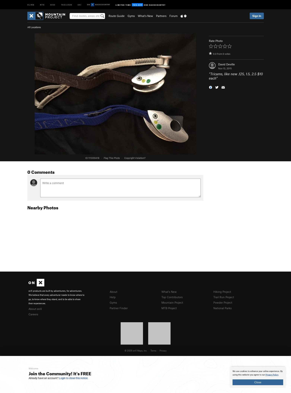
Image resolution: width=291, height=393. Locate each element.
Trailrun (66, 4)
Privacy (163, 350)
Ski (80, 4)
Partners (161, 16)
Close (257, 382)
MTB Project (169, 308)
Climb (30, 4)
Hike (52, 4)
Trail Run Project (223, 297)
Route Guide (117, 16)
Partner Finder (119, 308)
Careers (33, 314)
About (113, 291)
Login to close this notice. (73, 378)
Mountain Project (172, 302)
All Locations (34, 27)
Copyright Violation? (134, 157)
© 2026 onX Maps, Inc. (136, 350)
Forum (173, 16)
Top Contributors (172, 297)
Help (113, 297)
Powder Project (222, 302)
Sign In (256, 16)
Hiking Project (222, 291)
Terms (153, 350)
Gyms (131, 16)
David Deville (226, 64)
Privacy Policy (271, 375)
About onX (35, 308)
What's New (145, 16)
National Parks (222, 308)
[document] (258, 377)
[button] (210, 87)
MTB (42, 4)
